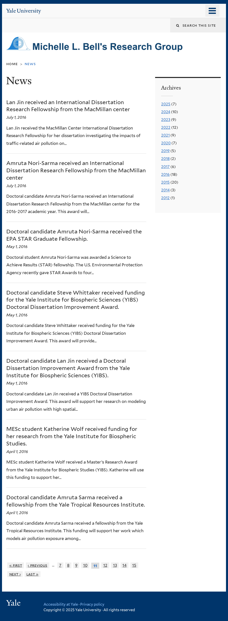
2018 (165, 158)
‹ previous (37, 565)
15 (134, 565)
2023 (165, 119)
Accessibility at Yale (60, 604)
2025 (165, 104)
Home (12, 63)
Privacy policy (92, 604)
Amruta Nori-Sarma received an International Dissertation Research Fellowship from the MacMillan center (76, 170)
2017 (165, 166)
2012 (165, 198)
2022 (165, 127)
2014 (165, 190)
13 (115, 565)
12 (105, 565)
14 (124, 565)
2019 (165, 151)
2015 (165, 182)
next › (15, 574)
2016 (165, 174)
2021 (165, 135)
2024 (165, 112)
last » (32, 574)
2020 (166, 143)
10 (85, 565)
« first (15, 565)
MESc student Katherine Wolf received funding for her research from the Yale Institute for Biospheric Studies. (71, 436)
